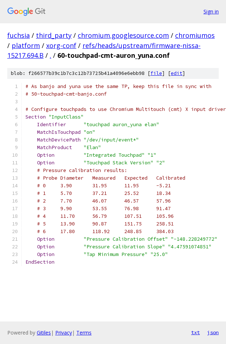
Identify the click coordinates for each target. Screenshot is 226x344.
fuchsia (18, 35)
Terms (84, 332)
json (213, 332)
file (156, 73)
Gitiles (44, 332)
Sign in (211, 11)
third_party (54, 35)
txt (195, 332)
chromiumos (195, 35)
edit (176, 73)
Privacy (63, 332)
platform (26, 45)
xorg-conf (61, 45)
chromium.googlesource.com (123, 35)
